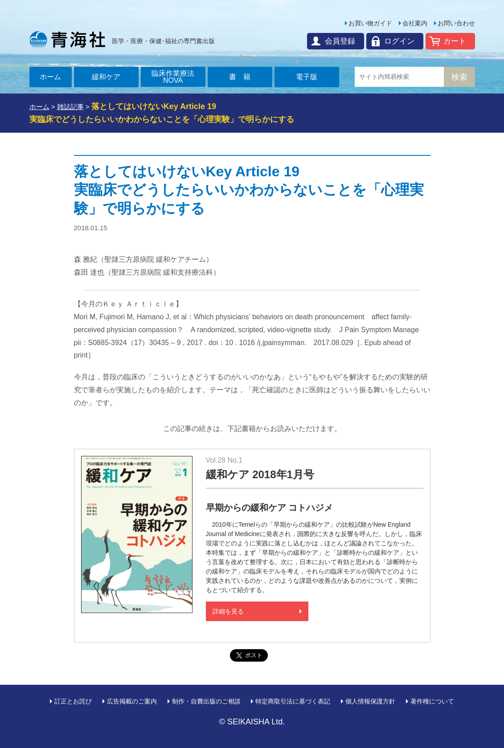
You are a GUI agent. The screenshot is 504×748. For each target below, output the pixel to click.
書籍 (243, 77)
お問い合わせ (456, 23)
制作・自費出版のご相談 (206, 701)
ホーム (50, 77)
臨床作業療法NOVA (173, 76)
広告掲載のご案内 (132, 701)
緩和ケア (106, 77)
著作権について (432, 701)
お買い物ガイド (370, 23)
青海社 (67, 39)
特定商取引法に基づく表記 (292, 701)
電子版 (306, 77)
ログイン (399, 41)
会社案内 (414, 23)
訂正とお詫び (73, 701)
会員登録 (340, 41)
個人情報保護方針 (370, 701)
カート (454, 41)
